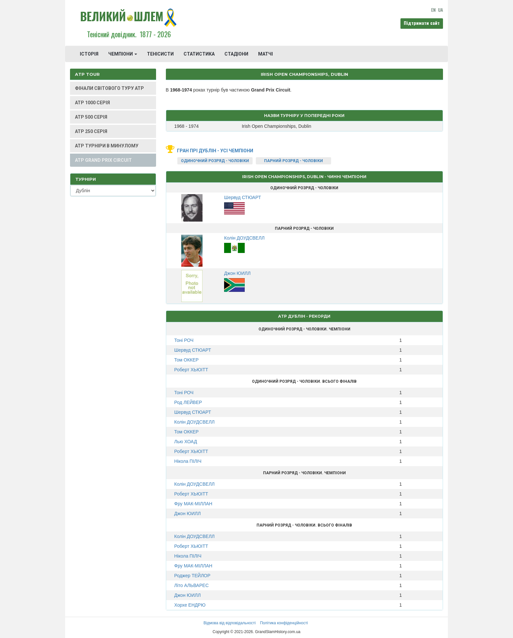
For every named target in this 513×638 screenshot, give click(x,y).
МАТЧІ (265, 54)
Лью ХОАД (185, 441)
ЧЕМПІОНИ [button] (122, 54)
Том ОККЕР (186, 359)
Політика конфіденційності (284, 623)
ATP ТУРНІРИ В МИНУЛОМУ (106, 145)
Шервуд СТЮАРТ (192, 350)
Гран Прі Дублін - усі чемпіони (215, 150)
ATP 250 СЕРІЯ (91, 131)
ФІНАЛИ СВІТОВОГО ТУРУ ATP (109, 88)
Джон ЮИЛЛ (187, 513)
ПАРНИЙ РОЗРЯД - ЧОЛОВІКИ (293, 161)
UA (440, 9)
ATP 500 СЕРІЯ (91, 117)
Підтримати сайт (422, 22)
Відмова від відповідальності (229, 623)
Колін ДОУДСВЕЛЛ (194, 422)
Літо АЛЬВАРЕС (191, 585)
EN (433, 9)
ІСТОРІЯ (89, 54)
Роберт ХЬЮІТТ (191, 369)
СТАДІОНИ (236, 54)
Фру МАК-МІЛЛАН (193, 503)
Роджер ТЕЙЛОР (192, 575)
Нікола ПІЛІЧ (188, 461)
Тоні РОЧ (184, 340)
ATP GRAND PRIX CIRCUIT (103, 160)
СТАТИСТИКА (199, 54)
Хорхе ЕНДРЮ (190, 605)
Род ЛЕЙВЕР (188, 402)
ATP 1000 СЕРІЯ (92, 102)
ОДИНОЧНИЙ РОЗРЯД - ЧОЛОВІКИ (215, 161)
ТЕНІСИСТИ (160, 54)
